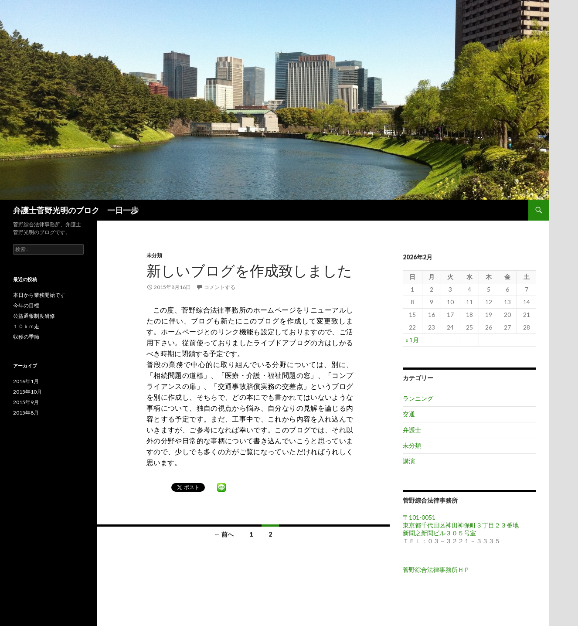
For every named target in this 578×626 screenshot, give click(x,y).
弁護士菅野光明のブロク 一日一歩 (76, 210)
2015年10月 (27, 391)
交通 (409, 414)
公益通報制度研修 (34, 316)
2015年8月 (26, 412)
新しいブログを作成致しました (249, 270)
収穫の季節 (26, 336)
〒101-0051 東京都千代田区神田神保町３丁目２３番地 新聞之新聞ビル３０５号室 (464, 525)
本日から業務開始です (39, 295)
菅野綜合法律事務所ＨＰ (436, 569)
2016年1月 (26, 381)
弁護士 (412, 429)
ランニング (418, 398)
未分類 (154, 255)
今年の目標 (26, 305)
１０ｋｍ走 (26, 326)
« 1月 (412, 340)
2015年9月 (26, 402)
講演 (409, 461)
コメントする (219, 287)
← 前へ (224, 534)
